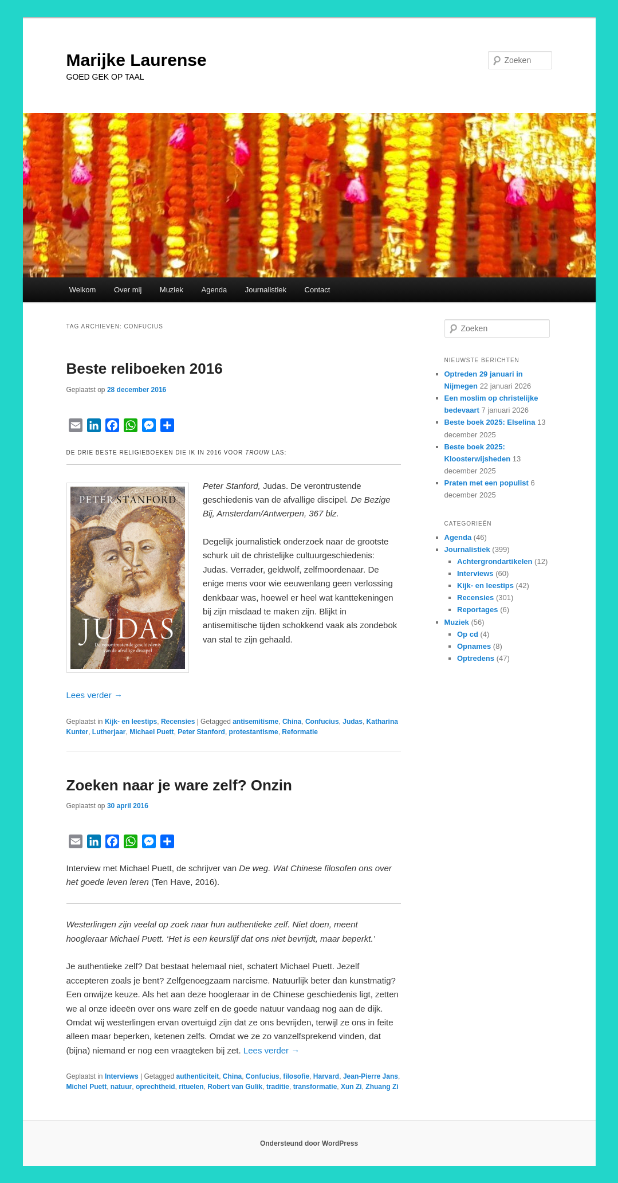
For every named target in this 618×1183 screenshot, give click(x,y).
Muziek (171, 289)
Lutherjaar (109, 732)
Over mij (127, 289)
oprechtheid (155, 1087)
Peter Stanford (201, 732)
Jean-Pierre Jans (370, 1076)
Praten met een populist (486, 483)
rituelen (191, 1087)
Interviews (122, 1076)
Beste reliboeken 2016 (144, 368)
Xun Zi (351, 1087)
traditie (277, 1087)
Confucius (322, 722)
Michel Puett (86, 1087)
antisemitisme (255, 722)
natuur (121, 1087)
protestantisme (253, 732)
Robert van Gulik (234, 1087)
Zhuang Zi (381, 1087)
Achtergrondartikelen (494, 561)
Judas (353, 722)
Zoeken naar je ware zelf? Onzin (179, 785)
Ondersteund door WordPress (309, 1143)
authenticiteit (197, 1076)
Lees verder (94, 695)
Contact (317, 289)
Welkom (82, 289)
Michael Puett (151, 732)
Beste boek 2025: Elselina (490, 422)
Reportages (477, 609)
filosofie (296, 1076)
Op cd (467, 634)
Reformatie (300, 732)
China (291, 722)
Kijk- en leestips (131, 722)
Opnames (474, 646)
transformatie (315, 1087)
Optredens (475, 658)
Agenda (214, 289)
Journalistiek (265, 289)
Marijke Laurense (136, 59)
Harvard (326, 1076)
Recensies (178, 722)
